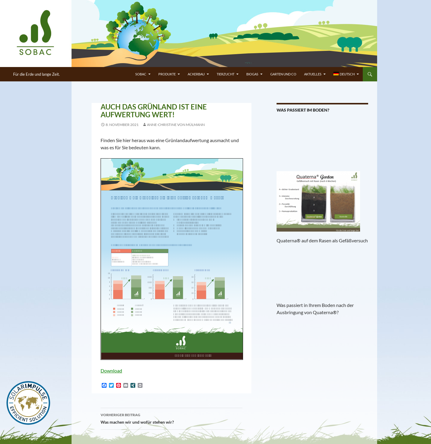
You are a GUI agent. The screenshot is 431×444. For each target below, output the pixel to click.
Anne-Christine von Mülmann (176, 124)
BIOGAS (252, 74)
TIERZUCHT (225, 74)
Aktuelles (312, 74)
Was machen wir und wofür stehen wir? (171, 418)
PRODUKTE (167, 74)
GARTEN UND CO (283, 74)
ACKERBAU (196, 74)
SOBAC (140, 74)
